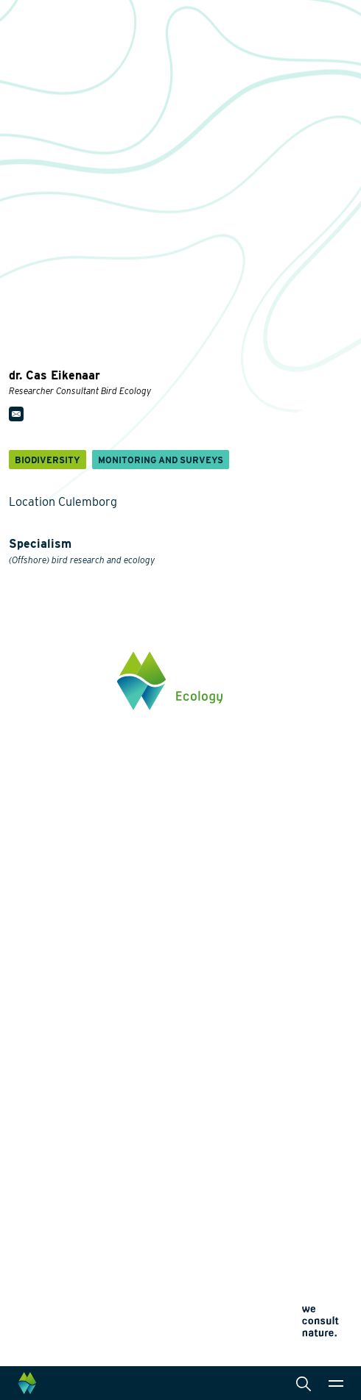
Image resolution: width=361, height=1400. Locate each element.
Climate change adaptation (73, 1056)
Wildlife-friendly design (64, 1033)
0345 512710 (38, 814)
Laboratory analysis (245, 1009)
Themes (28, 962)
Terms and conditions (51, 1331)
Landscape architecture (255, 1033)
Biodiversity (37, 986)
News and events (51, 1197)
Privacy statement (44, 1295)
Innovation (35, 1098)
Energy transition (50, 1009)
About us (31, 1148)
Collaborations (44, 1172)
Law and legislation (244, 1104)
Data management (242, 1080)
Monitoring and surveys (254, 986)
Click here (33, 875)
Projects (30, 1115)
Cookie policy (35, 1313)
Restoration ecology (57, 1080)
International (229, 1056)
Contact (28, 1222)
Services (220, 962)
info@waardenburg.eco (64, 829)
